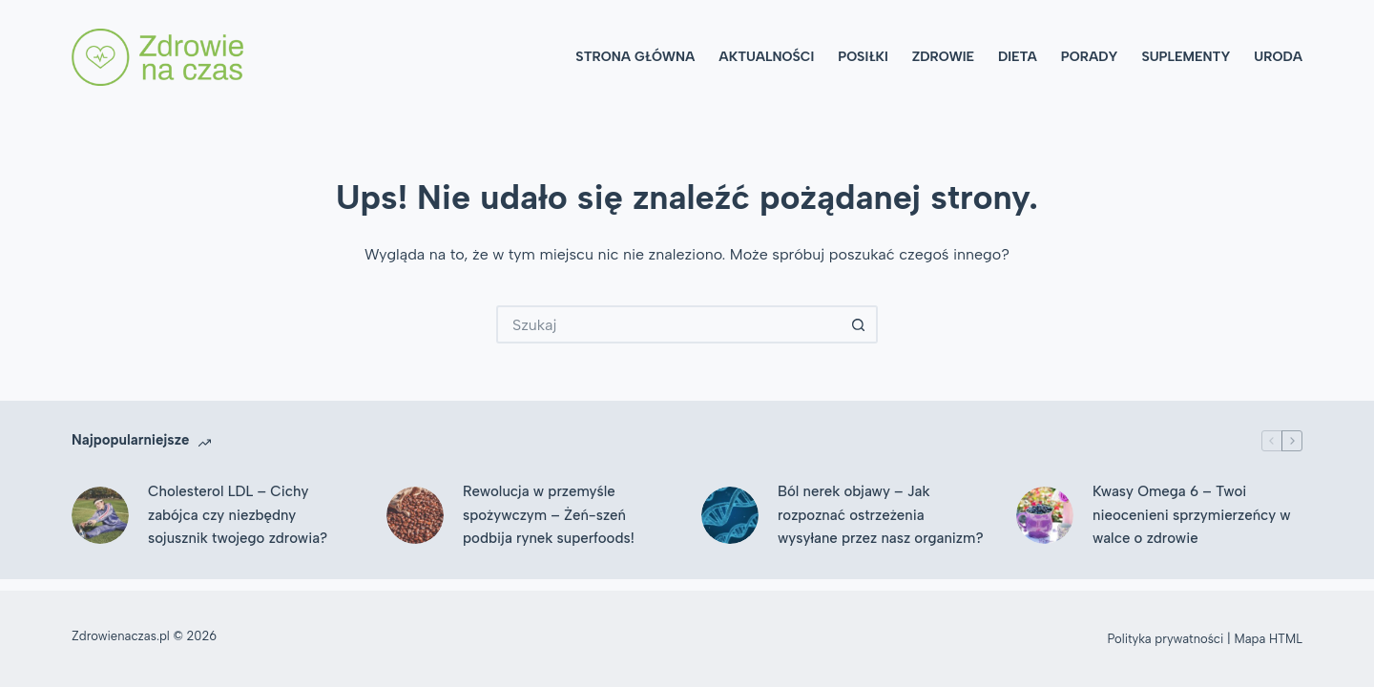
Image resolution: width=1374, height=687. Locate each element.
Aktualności (766, 57)
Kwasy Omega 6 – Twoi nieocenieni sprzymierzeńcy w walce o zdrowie (1192, 515)
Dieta (1017, 57)
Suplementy (1185, 57)
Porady (1089, 57)
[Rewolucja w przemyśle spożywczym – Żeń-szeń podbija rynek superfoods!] (415, 515)
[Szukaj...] (668, 324)
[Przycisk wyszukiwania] (859, 324)
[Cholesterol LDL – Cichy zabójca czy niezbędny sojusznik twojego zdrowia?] (100, 515)
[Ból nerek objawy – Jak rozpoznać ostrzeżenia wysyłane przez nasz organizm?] (730, 515)
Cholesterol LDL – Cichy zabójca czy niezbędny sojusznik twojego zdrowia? (237, 515)
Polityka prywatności (1166, 639)
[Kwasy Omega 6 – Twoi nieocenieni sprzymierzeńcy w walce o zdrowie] (1044, 515)
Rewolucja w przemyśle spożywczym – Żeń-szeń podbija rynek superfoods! (549, 515)
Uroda (1278, 57)
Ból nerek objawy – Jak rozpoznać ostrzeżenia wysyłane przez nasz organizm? (881, 515)
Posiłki (863, 57)
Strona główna (635, 57)
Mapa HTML (1268, 639)
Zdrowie (943, 57)
